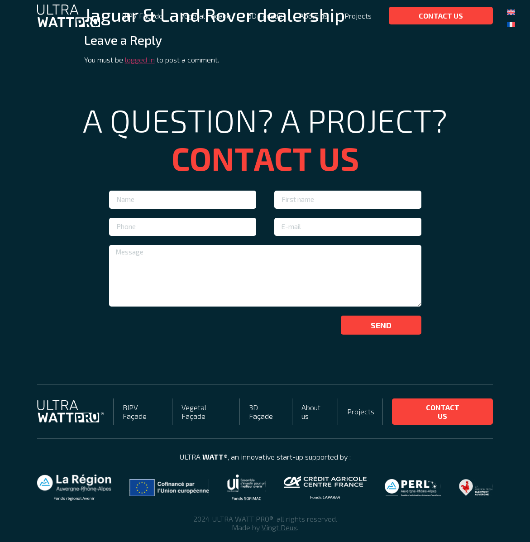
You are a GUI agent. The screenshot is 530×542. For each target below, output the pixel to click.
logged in (140, 59)
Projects (358, 15)
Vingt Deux (279, 527)
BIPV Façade (142, 15)
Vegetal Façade (205, 15)
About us (314, 15)
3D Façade (265, 15)
